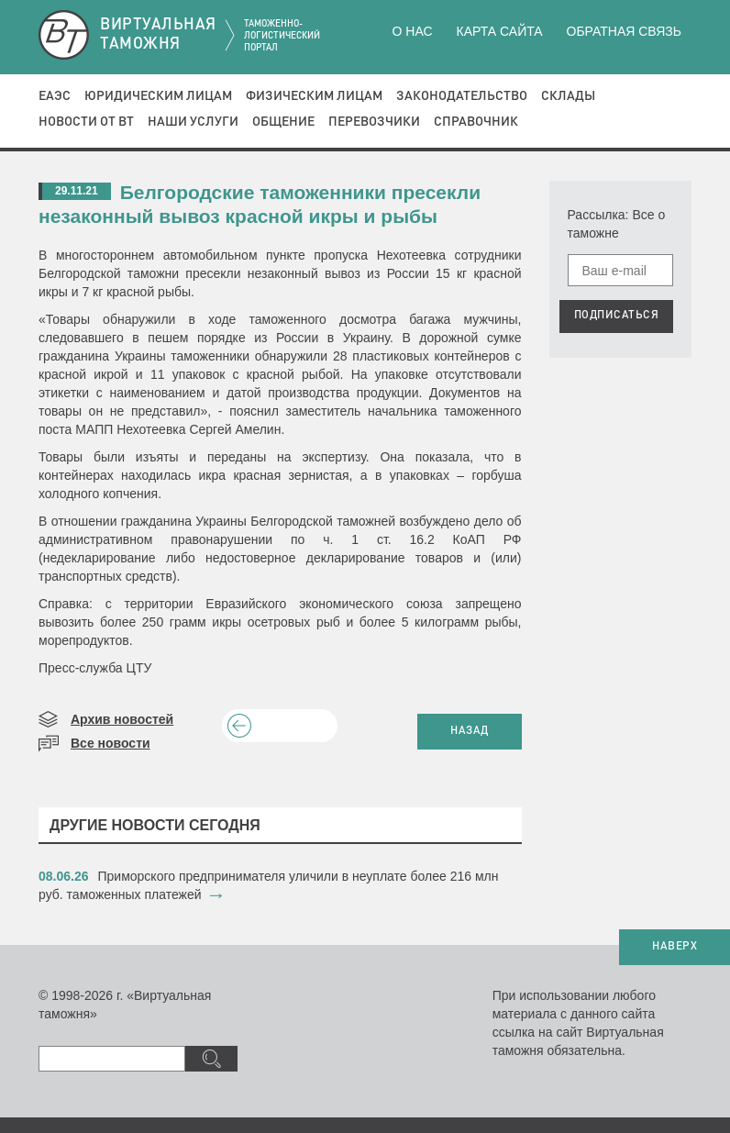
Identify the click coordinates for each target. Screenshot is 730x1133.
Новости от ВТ (86, 122)
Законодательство (461, 96)
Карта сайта (499, 31)
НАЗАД (469, 731)
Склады (568, 96)
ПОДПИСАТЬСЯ (616, 315)
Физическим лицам (314, 96)
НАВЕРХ (674, 946)
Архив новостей (122, 719)
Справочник (476, 122)
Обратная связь (624, 31)
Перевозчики (374, 122)
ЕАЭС (55, 96)
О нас (413, 31)
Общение (283, 122)
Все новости (110, 743)
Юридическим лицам (158, 96)
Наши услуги (193, 122)
